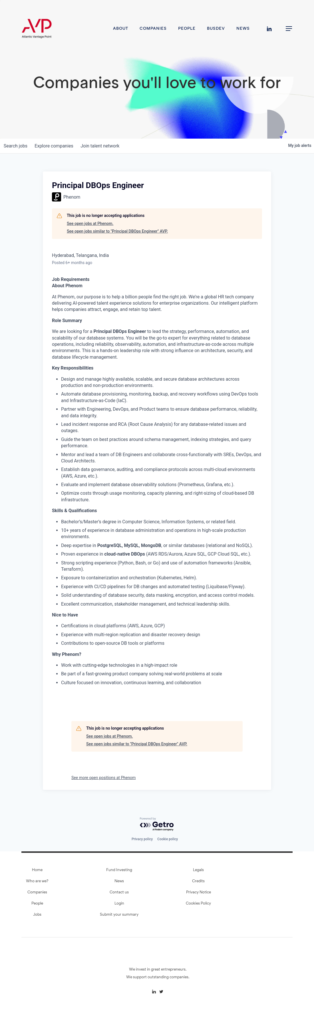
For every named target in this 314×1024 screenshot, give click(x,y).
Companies (37, 892)
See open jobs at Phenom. (90, 223)
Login (119, 903)
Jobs (37, 915)
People (37, 903)
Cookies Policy (198, 903)
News (119, 881)
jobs (16, 146)
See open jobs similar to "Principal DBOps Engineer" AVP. (117, 231)
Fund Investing (119, 870)
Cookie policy (167, 839)
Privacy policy (142, 839)
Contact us (119, 892)
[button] (289, 29)
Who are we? (37, 881)
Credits (198, 881)
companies (56, 146)
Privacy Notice (198, 892)
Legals (198, 870)
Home (37, 870)
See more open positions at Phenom (103, 777)
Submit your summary (119, 915)
